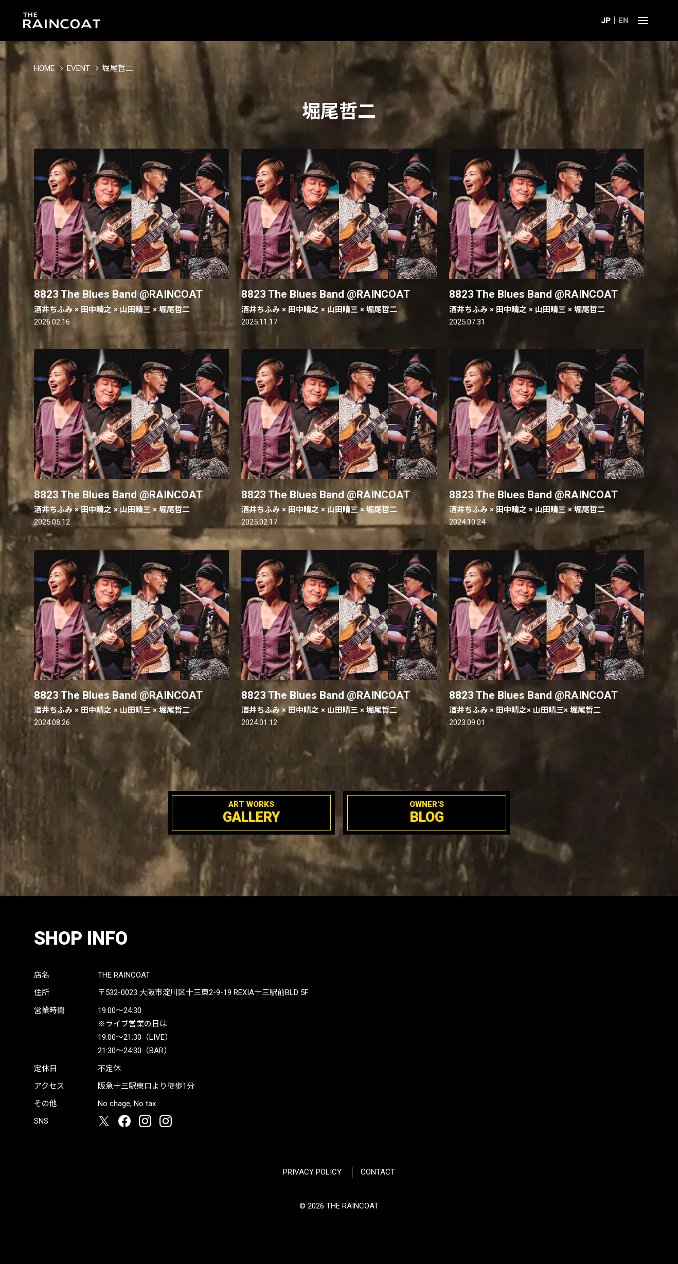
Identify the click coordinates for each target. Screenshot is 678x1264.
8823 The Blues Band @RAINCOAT (131, 301)
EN (623, 20)
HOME (44, 68)
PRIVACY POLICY (312, 1172)
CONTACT (378, 1172)
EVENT (78, 68)
